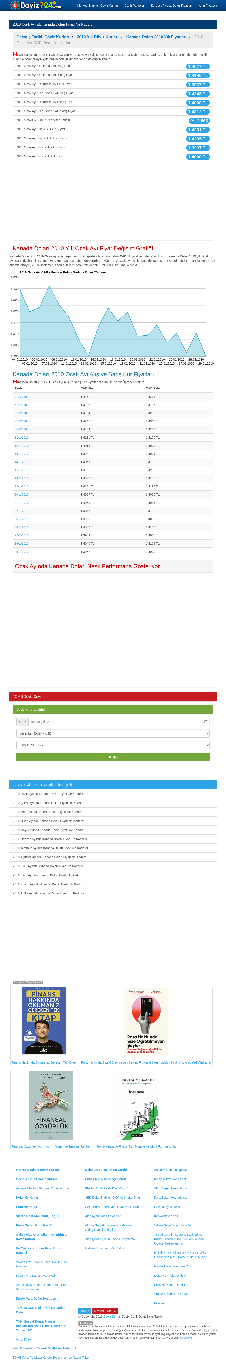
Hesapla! (113, 757)
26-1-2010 (22, 527)
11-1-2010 (22, 437)
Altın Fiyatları (208, 5)
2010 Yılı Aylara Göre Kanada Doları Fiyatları (44, 785)
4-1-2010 (21, 396)
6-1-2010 (21, 413)
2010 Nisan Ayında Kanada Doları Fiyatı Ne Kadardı (48, 821)
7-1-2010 (21, 421)
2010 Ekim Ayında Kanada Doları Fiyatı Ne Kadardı (48, 875)
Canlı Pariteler (134, 5)
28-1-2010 (22, 543)
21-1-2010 (22, 502)
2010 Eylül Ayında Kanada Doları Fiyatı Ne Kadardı (48, 866)
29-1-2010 (22, 551)
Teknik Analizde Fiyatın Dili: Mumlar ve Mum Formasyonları (137, 1109)
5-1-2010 (21, 405)
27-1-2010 (22, 535)
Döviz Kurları (112, 1316)
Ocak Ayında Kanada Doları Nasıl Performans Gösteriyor (87, 566)
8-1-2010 (21, 429)
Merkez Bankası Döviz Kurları (97, 5)
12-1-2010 (22, 445)
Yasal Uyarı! (186, 1337)
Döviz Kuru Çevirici (30, 709)
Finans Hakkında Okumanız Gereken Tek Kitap (43, 1024)
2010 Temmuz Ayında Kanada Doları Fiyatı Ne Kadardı (50, 848)
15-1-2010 (22, 470)
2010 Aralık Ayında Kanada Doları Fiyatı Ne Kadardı (48, 893)
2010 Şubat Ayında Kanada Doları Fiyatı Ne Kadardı (48, 803)
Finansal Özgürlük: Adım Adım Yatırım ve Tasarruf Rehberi (51, 1109)
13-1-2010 (22, 454)
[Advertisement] (113, 205)
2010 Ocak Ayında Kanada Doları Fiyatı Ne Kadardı (48, 794)
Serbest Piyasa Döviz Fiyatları (171, 5)
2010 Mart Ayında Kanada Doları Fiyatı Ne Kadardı (48, 812)
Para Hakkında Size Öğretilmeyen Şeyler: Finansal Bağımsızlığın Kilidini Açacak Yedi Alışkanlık (146, 1026)
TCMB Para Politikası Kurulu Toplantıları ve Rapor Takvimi (52, 1357)
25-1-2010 (22, 519)
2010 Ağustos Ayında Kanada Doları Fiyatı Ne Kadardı (50, 857)
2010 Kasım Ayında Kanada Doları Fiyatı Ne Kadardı (49, 884)
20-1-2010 (22, 494)
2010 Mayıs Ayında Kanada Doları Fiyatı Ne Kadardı (49, 830)
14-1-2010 (22, 462)
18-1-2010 (22, 478)
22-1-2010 (22, 511)
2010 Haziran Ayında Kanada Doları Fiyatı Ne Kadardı (50, 839)
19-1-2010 (22, 486)
